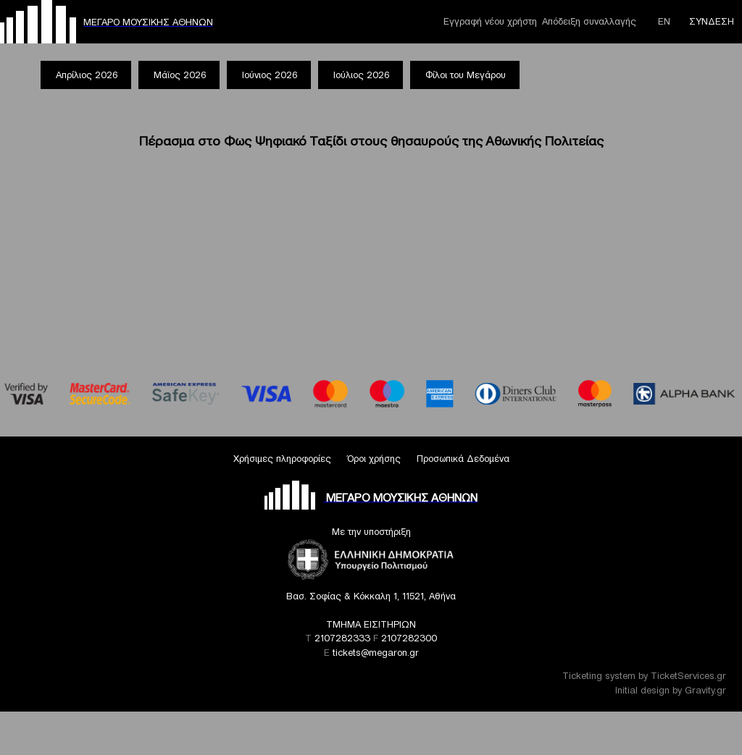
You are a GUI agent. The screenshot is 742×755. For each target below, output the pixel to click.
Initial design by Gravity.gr (670, 690)
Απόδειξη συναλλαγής (589, 21)
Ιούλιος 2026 (361, 75)
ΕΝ (664, 21)
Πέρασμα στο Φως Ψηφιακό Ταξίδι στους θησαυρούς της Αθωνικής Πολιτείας (371, 140)
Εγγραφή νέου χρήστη (490, 21)
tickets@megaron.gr (376, 652)
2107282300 (409, 638)
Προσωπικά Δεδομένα (463, 458)
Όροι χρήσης (374, 458)
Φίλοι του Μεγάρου (465, 75)
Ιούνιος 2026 (269, 75)
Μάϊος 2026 (180, 75)
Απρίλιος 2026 (86, 75)
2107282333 (342, 638)
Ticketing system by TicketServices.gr (644, 676)
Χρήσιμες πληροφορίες (282, 458)
